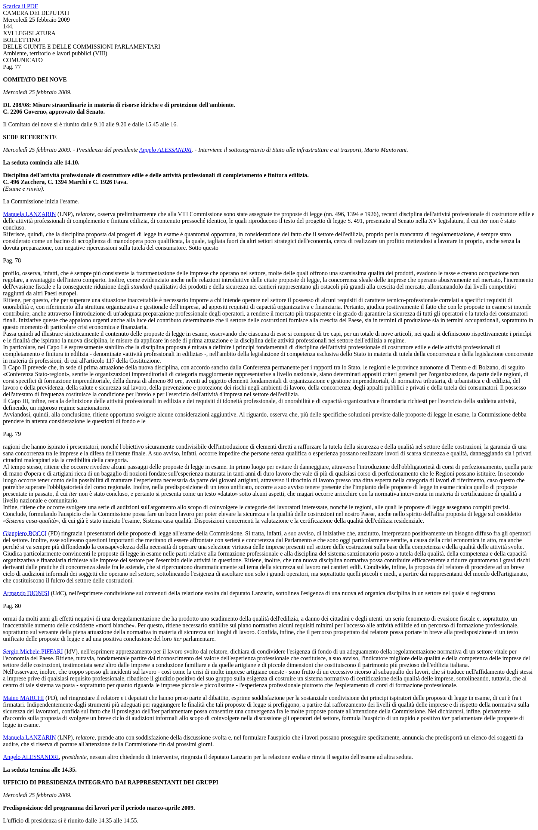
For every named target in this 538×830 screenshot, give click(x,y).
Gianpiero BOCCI (25, 533)
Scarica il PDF (20, 6)
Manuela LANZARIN (29, 214)
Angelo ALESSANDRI (165, 150)
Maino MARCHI (23, 698)
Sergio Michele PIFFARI (33, 651)
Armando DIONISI (26, 593)
